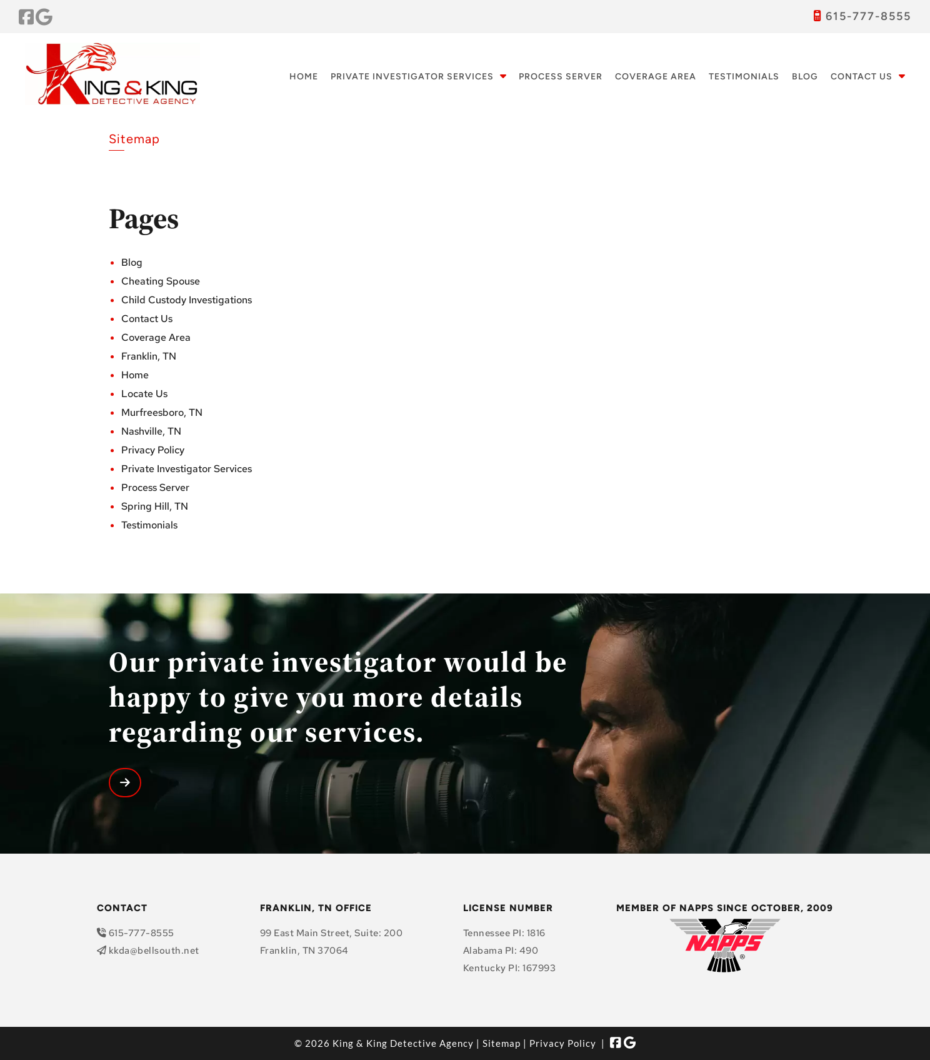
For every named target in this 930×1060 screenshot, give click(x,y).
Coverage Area (655, 76)
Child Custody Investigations (186, 299)
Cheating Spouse (160, 281)
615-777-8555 (868, 16)
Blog (805, 76)
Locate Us (144, 393)
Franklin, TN (148, 356)
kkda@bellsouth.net (154, 950)
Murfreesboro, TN (161, 412)
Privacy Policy (152, 450)
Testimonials (744, 76)
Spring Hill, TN (154, 506)
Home (303, 76)
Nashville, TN (151, 431)
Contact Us (861, 76)
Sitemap (501, 1043)
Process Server (560, 76)
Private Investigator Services (412, 76)
